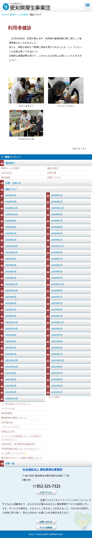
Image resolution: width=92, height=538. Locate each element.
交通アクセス (54, 177)
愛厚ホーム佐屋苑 (19, 14)
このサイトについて (81, 500)
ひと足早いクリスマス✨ (14, 453)
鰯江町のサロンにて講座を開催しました (21, 458)
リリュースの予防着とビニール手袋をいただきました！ (21, 438)
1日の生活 (6, 173)
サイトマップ (62, 500)
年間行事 (51, 173)
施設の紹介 (53, 168)
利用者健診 (7, 413)
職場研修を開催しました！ (14, 417)
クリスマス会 (8, 408)
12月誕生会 (7, 422)
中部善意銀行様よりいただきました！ (20, 448)
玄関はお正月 (8, 431)
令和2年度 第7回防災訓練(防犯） (18, 444)
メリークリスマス (10, 427)
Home (4, 14)
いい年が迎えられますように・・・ (19, 404)
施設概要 (5, 177)
